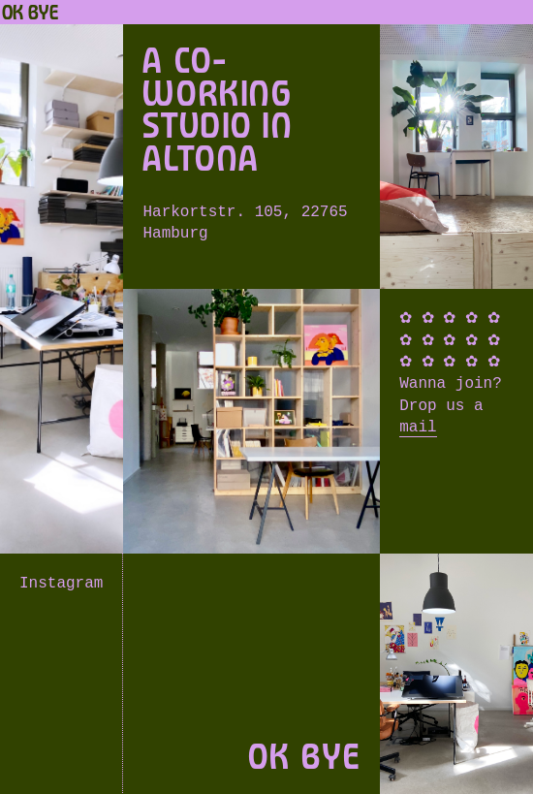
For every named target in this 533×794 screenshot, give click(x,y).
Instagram (61, 583)
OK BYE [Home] (30, 11)
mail (417, 427)
